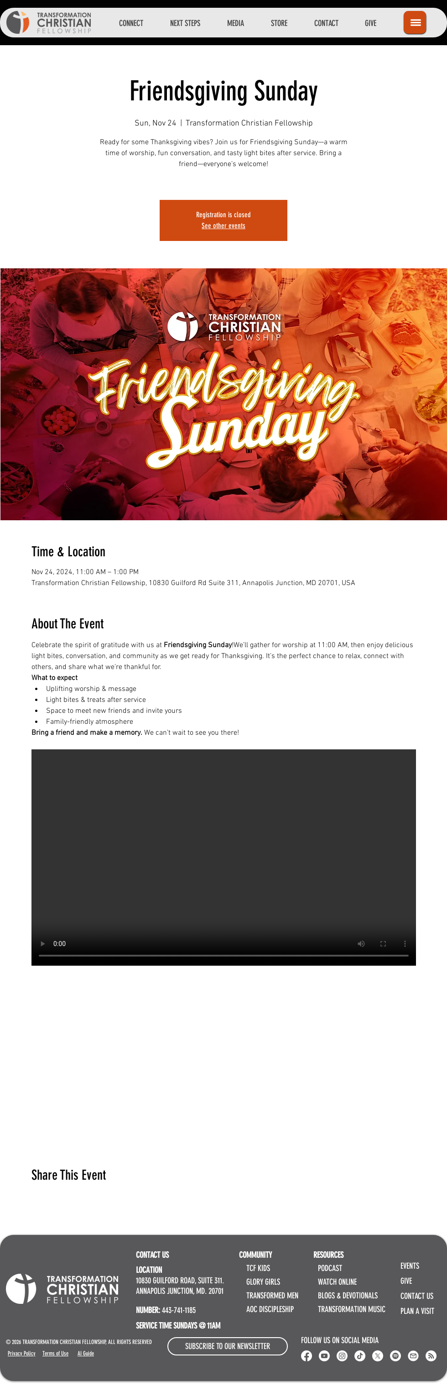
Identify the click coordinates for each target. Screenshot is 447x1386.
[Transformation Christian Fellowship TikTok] (359, 1355)
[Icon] (415, 22)
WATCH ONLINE (337, 1282)
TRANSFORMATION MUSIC (351, 1309)
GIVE (406, 1281)
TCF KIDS (258, 1268)
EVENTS (409, 1266)
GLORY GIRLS (263, 1282)
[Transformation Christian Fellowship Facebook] (306, 1355)
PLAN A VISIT (417, 1311)
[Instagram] (342, 1355)
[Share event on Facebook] (35, 1199)
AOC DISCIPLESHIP (270, 1309)
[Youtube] (324, 1355)
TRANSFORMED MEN (272, 1296)
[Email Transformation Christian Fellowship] (413, 1355)
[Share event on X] (58, 1199)
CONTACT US (416, 1296)
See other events (223, 225)
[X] (377, 1355)
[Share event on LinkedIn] (80, 1199)
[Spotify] (395, 1355)
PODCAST (330, 1268)
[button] (130, 23)
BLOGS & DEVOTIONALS (348, 1296)
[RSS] (431, 1355)
